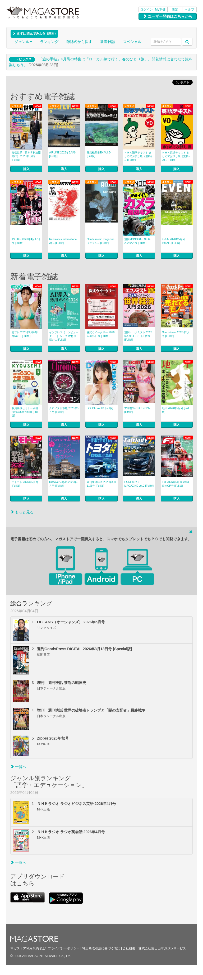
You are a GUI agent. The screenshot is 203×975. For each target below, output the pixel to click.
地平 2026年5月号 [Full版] (175, 410)
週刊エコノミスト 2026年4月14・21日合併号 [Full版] (138, 336)
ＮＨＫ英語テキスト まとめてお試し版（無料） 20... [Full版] (176, 156)
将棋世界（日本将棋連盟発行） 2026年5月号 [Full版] (26, 156)
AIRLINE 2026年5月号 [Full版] (62, 154)
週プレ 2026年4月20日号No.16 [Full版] (25, 334)
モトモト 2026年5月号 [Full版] (25, 484)
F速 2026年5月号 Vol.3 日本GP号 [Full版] (175, 484)
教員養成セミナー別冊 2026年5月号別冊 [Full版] (25, 412)
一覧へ (18, 767)
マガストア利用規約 (24, 948)
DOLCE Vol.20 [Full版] (100, 408)
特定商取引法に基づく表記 (101, 948)
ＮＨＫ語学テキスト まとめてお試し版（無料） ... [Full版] (138, 156)
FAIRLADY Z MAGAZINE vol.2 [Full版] (139, 484)
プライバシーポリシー (64, 948)
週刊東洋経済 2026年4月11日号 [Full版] (101, 484)
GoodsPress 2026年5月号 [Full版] (176, 334)
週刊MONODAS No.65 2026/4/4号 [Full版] (137, 241)
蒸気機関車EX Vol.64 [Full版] (99, 154)
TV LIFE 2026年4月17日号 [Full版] (26, 241)
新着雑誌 (107, 42)
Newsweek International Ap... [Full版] (63, 241)
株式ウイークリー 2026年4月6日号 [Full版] (100, 334)
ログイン (146, 9)
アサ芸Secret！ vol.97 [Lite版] (137, 410)
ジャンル (23, 42)
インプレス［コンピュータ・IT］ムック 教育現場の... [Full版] (63, 336)
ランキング (49, 42)
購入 (26, 169)
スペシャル (132, 42)
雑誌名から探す (79, 42)
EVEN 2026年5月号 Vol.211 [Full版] (173, 241)
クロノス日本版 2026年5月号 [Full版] (64, 410)
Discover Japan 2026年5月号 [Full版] (63, 484)
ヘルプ (189, 9)
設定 (175, 9)
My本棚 (160, 9)
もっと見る (22, 512)
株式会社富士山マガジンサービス (162, 948)
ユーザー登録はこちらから (167, 16)
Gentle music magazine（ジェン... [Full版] (100, 241)
